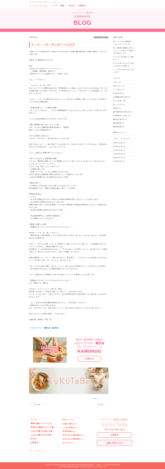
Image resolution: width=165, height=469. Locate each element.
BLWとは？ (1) (118, 86)
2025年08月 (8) (119, 154)
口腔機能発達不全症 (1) (121, 97)
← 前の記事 (35, 404)
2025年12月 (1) (119, 143)
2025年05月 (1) (119, 161)
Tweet (95, 398)
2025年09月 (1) (119, 150)
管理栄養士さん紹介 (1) (121, 115)
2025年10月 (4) (119, 146)
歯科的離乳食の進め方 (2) (122, 112)
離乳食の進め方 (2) (120, 119)
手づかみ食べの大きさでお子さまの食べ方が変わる (123, 64)
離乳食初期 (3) (118, 123)
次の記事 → (102, 404)
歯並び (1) (117, 108)
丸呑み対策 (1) (118, 93)
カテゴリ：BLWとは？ (101, 37)
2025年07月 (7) (119, 157)
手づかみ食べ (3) (119, 101)
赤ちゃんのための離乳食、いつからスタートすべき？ (123, 43)
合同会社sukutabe (61, 465)
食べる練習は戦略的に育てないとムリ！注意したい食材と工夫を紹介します (123, 50)
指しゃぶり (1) (118, 104)
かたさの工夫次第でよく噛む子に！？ (123, 58)
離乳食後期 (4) (118, 127)
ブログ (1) (117, 82)
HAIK (104, 466)
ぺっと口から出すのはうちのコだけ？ (123, 71)
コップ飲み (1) (118, 89)
